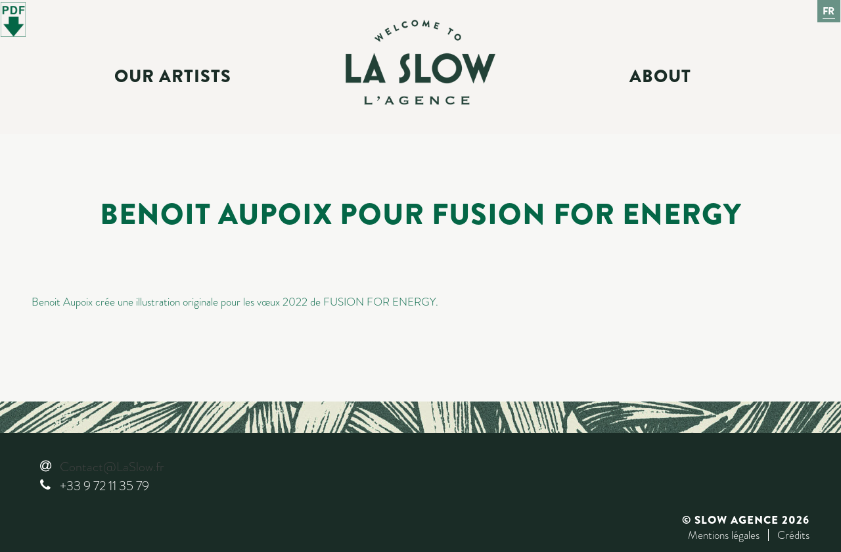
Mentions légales (724, 535)
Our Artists (172, 76)
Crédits (793, 535)
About (660, 76)
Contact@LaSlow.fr (112, 466)
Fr (829, 11)
